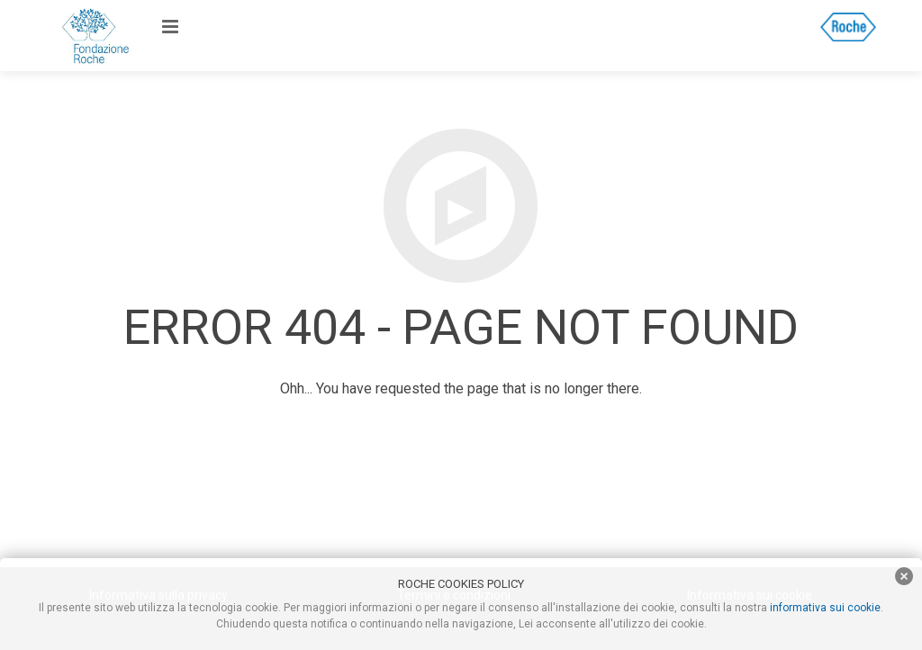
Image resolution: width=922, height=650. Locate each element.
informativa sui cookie (825, 607)
